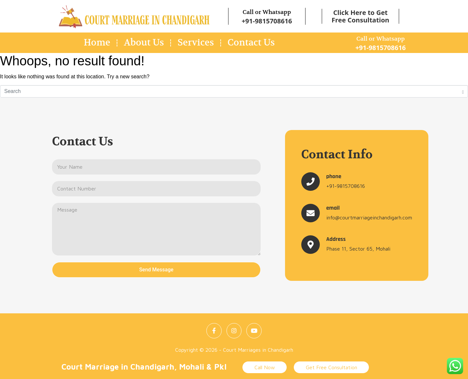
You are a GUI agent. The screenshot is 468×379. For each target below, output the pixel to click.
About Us (144, 42)
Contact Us (251, 42)
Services (195, 42)
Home (97, 42)
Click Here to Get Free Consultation (360, 16)
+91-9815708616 (266, 21)
